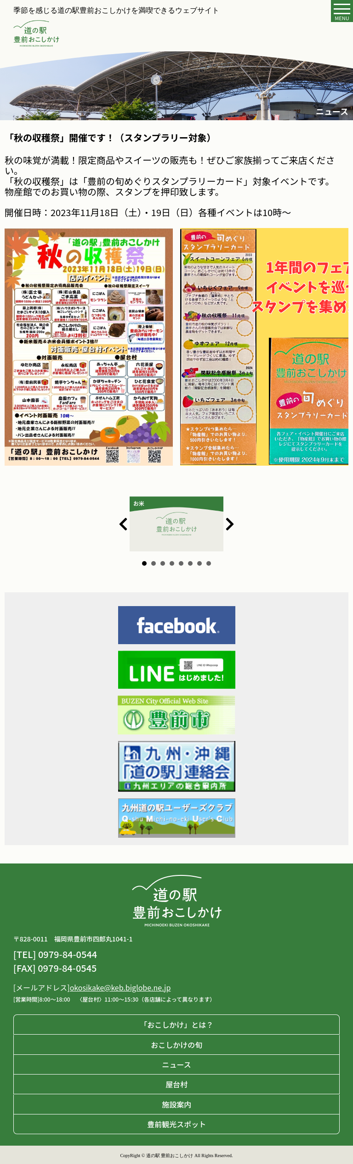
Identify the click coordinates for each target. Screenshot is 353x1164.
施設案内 (176, 1104)
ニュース (176, 1064)
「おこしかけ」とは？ (176, 1024)
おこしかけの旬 (176, 1044)
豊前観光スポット (176, 1124)
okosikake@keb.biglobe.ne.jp (120, 987)
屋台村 (176, 1084)
